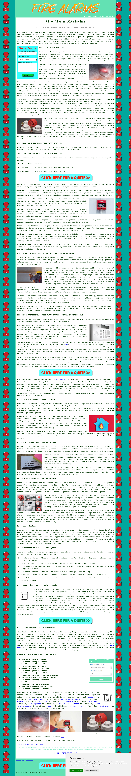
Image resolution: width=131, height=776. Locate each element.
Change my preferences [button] (91, 770)
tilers (50, 706)
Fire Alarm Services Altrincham (37, 655)
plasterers (91, 697)
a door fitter (76, 706)
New (23, 760)
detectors (76, 245)
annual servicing (94, 308)
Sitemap (18, 760)
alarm (104, 575)
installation (22, 101)
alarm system (66, 201)
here (62, 737)
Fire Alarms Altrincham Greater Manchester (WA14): (40, 32)
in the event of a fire (35, 195)
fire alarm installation (54, 596)
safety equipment (71, 364)
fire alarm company (65, 268)
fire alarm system (67, 34)
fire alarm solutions (99, 596)
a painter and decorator (68, 704)
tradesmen (60, 708)
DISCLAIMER (109, 16)
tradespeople (90, 695)
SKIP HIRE (43, 701)
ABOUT (95, 16)
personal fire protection (52, 149)
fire (36, 569)
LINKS (89, 16)
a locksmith (68, 701)
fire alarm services (25, 614)
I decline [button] (79, 770)
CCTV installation (37, 699)
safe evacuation (68, 209)
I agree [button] (72, 770)
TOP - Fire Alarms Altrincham (30, 744)
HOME (84, 16)
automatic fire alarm (48, 82)
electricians (105, 706)
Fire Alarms (29, 760)
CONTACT (101, 16)
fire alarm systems (67, 119)
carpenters (92, 701)
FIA (66, 345)
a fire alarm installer (40, 697)
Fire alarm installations (28, 380)
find (24, 632)
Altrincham (60, 380)
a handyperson (35, 704)
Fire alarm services (76, 639)
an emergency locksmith (72, 699)
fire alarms (76, 391)
